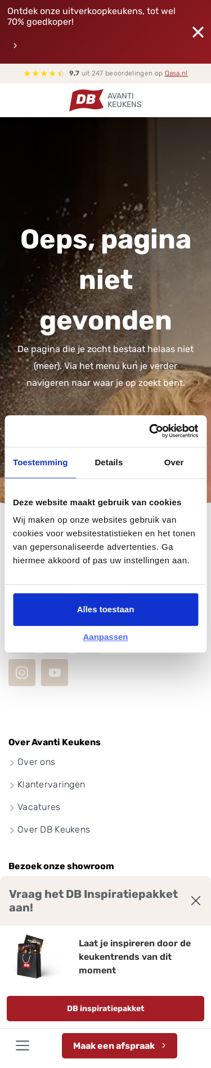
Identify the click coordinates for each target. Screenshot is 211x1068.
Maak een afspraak (114, 1045)
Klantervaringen (51, 784)
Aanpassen (105, 637)
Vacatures (39, 807)
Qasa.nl (176, 73)
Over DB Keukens (53, 829)
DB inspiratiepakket (106, 1008)
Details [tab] (109, 462)
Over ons (36, 761)
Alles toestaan (105, 609)
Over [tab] (174, 462)
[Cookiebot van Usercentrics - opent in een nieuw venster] (150, 431)
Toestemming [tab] (40, 462)
